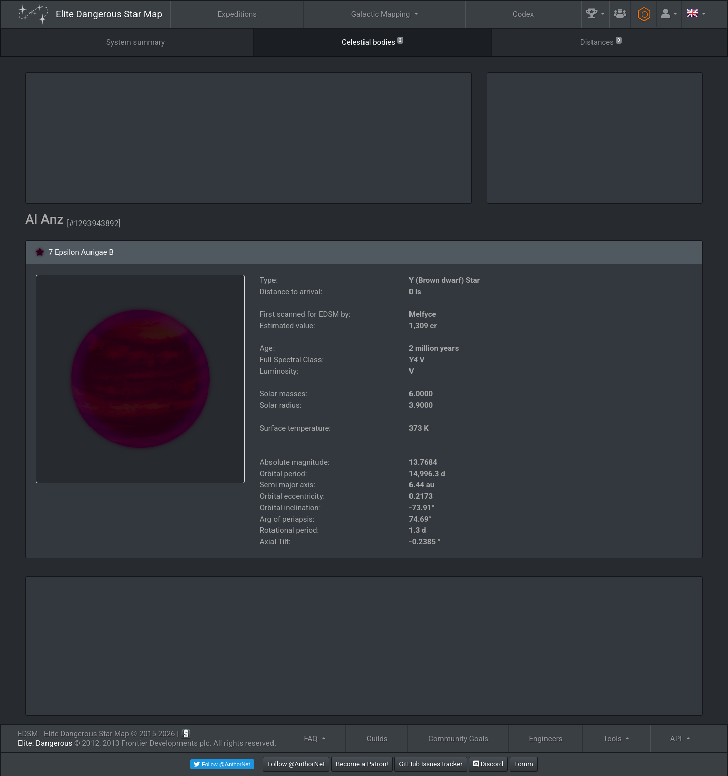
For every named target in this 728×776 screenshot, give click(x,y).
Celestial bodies (372, 41)
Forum (523, 764)
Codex (523, 14)
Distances (601, 41)
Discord (488, 764)
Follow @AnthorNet (296, 764)
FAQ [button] (312, 738)
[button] (595, 14)
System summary (135, 42)
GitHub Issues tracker (430, 764)
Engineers (546, 738)
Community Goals (458, 738)
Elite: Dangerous (45, 743)
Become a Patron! (362, 764)
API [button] (677, 738)
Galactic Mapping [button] (381, 14)
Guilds (377, 738)
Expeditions (237, 14)
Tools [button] (613, 738)
